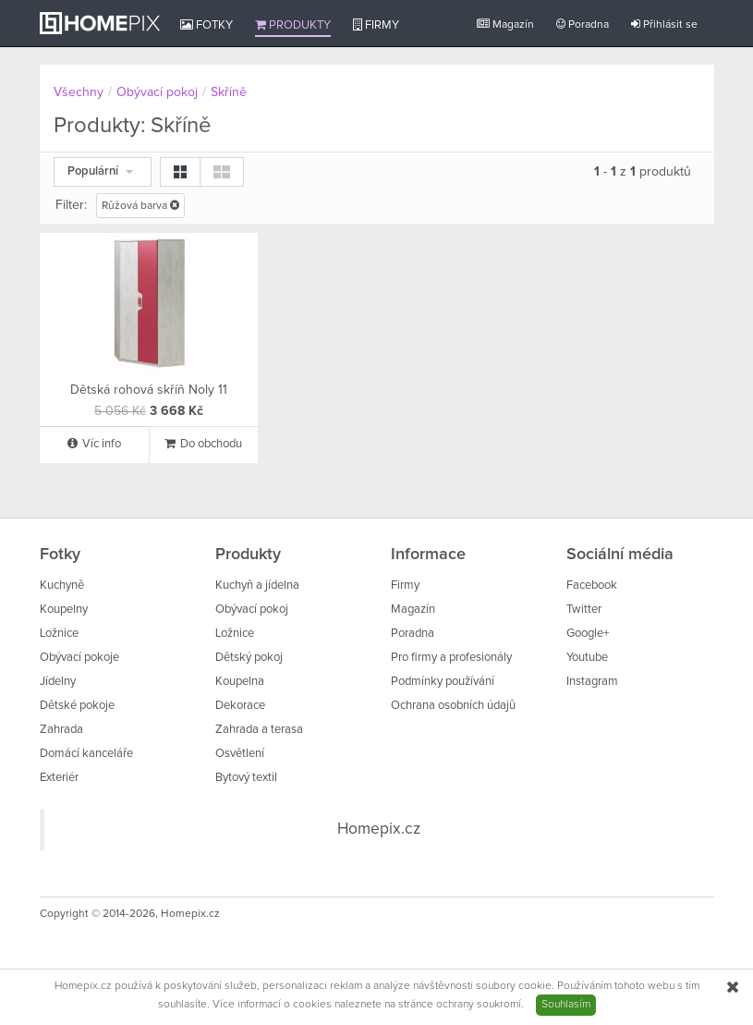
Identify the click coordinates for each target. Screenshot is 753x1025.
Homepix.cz (378, 829)
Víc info (94, 443)
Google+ (587, 634)
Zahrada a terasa (259, 730)
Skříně (229, 92)
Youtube (587, 658)
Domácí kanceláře (86, 754)
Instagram (592, 682)
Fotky (206, 24)
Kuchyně (62, 586)
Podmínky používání (442, 682)
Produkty (293, 24)
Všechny (78, 92)
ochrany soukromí (478, 1004)
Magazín (505, 24)
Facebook (591, 586)
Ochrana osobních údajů (453, 706)
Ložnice (59, 634)
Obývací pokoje (79, 658)
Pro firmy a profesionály (451, 658)
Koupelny (64, 610)
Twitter (583, 610)
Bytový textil (246, 778)
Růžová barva (140, 206)
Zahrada (61, 730)
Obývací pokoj (157, 92)
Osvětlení (239, 754)
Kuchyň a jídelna (257, 586)
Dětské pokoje (77, 706)
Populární (100, 171)
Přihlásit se (664, 24)
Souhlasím (565, 1004)
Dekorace (240, 706)
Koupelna (239, 682)
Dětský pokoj (249, 658)
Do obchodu (203, 443)
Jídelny (58, 682)
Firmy (376, 24)
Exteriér (59, 778)
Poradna (582, 24)
